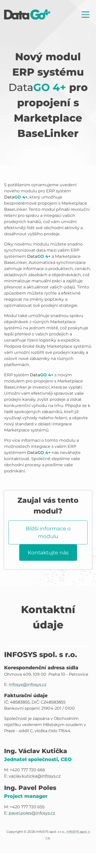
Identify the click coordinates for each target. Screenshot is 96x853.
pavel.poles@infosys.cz (32, 813)
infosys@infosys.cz (27, 684)
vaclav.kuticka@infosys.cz (35, 776)
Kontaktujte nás (48, 553)
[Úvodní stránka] (27, 14)
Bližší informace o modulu (48, 532)
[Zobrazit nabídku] (85, 14)
